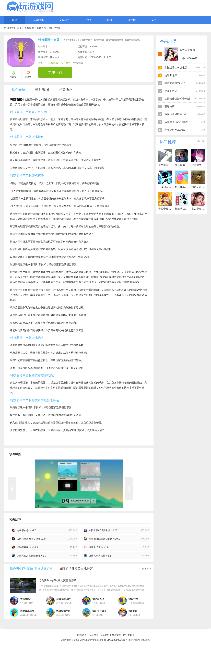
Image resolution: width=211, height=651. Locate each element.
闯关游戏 (65, 62)
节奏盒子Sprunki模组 (176, 121)
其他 (39, 28)
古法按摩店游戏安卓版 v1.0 (31, 538)
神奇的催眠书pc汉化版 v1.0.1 (104, 538)
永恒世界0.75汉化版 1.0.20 (103, 530)
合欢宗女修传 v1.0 (26, 530)
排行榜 (131, 19)
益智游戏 (53, 62)
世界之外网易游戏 (175, 129)
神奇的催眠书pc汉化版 (177, 83)
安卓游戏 (38, 19)
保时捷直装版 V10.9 (27, 547)
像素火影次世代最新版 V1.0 (31, 555)
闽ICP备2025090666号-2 (116, 639)
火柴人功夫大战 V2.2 (100, 555)
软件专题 (127, 634)
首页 (14, 19)
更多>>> (146, 568)
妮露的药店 (171, 90)
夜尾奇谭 (170, 106)
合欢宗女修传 (187, 50)
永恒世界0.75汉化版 (176, 67)
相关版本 (66, 89)
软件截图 (42, 89)
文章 (154, 19)
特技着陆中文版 (52, 28)
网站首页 (82, 634)
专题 (109, 19)
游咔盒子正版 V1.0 (99, 547)
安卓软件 (64, 19)
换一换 (201, 141)
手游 (88, 19)
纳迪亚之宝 (171, 75)
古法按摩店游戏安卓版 (177, 98)
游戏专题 (116, 634)
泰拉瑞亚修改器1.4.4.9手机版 (181, 114)
